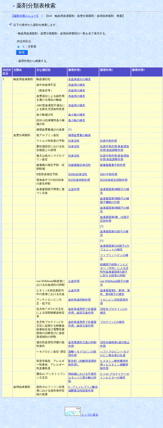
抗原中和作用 (108, 140)
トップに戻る (81, 414)
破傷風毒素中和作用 (112, 164)
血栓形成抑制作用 (79, 299)
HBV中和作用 (108, 174)
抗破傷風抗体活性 (79, 164)
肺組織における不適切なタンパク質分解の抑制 (82, 377)
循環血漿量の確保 (79, 135)
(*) (70, 129)
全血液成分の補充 (79, 79)
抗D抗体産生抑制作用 (113, 179)
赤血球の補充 (76, 84)
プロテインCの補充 (112, 321)
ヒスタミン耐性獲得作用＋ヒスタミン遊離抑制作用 (114, 364)
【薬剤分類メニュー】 (25, 15)
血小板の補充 (76, 114)
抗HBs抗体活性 (77, 174)
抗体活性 (73, 140)
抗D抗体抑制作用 (79, 179)
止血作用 (73, 189)
